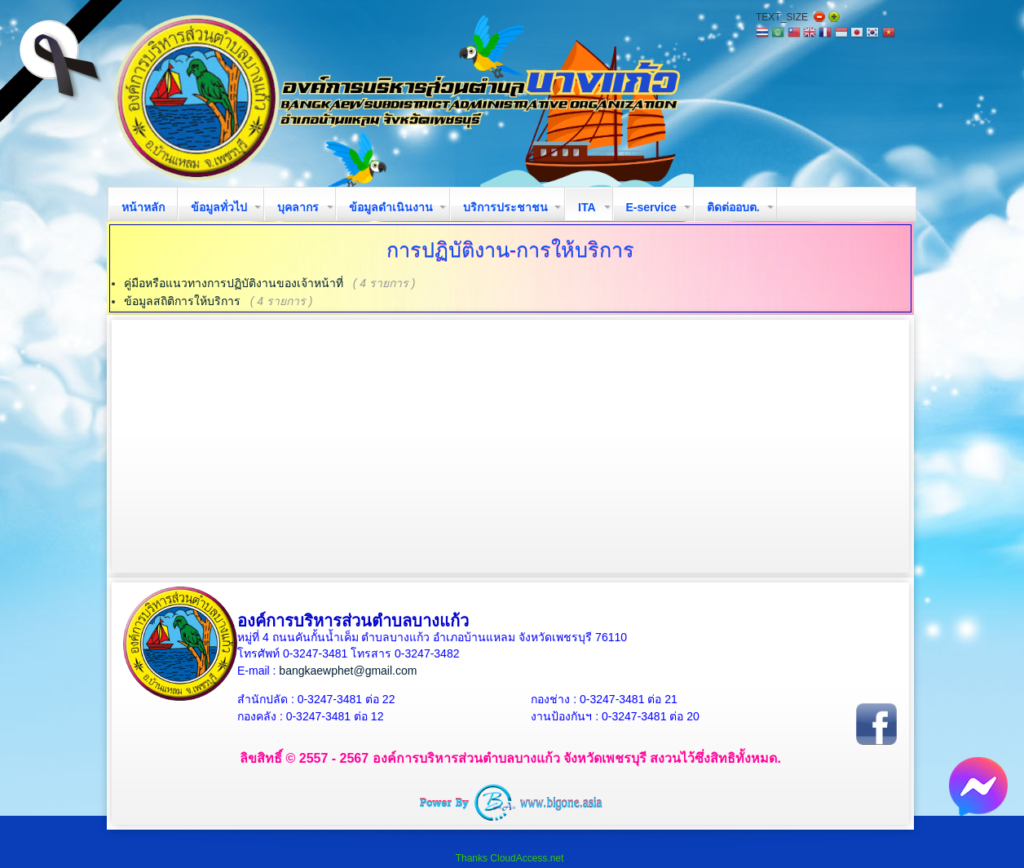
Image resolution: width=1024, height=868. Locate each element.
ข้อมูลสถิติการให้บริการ (182, 301)
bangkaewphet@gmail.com (348, 670)
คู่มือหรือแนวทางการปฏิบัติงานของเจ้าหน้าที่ (233, 283)
